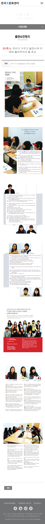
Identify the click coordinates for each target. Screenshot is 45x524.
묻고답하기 (37, 503)
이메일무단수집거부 (24, 503)
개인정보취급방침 (9, 503)
